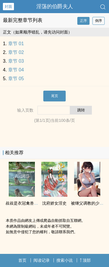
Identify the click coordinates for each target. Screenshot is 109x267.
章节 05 (16, 78)
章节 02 (16, 52)
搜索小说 (64, 260)
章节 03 (16, 61)
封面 (8, 6)
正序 (83, 21)
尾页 (54, 96)
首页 (22, 260)
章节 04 (16, 69)
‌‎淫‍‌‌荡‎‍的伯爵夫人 (54, 6)
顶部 (85, 260)
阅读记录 (41, 260)
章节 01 (16, 43)
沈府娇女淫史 (54, 203)
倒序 (98, 21)
